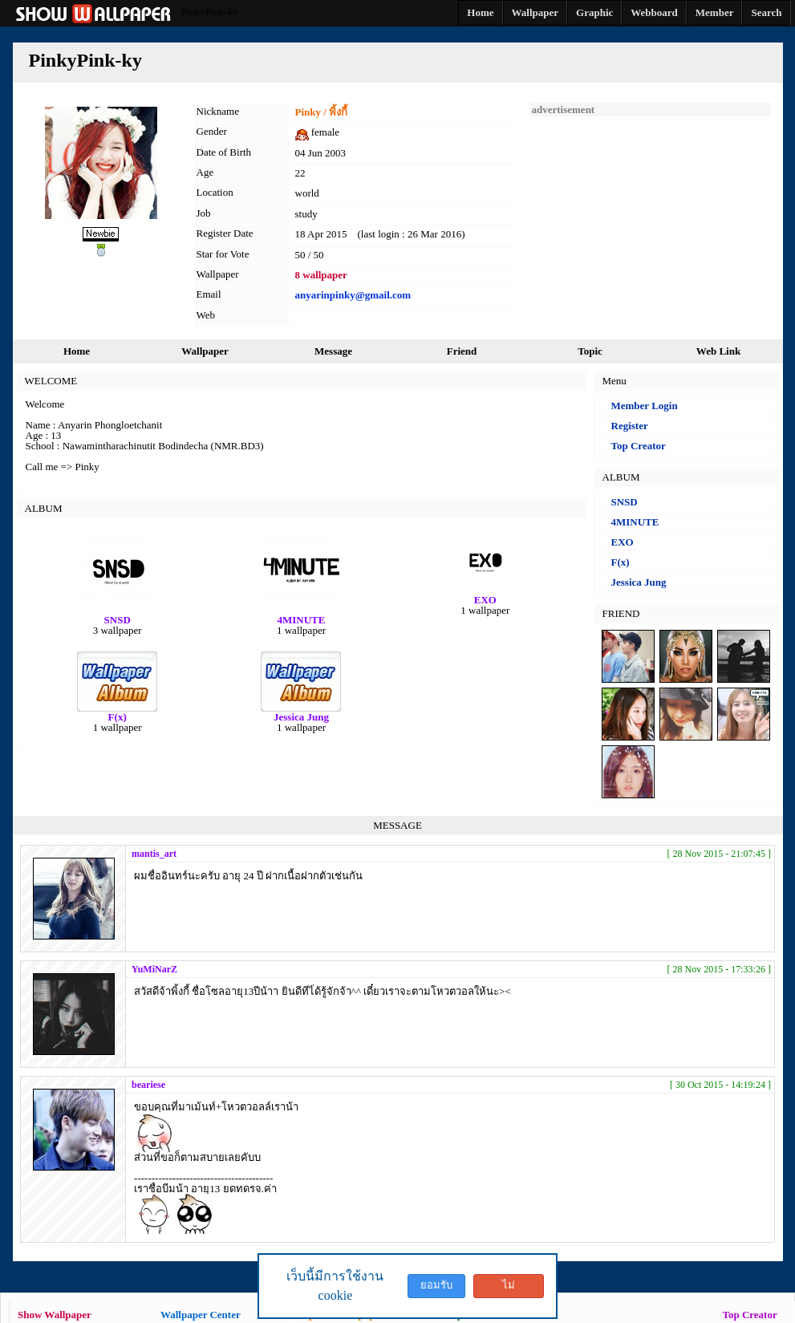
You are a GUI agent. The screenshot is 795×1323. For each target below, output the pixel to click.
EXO (622, 542)
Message (333, 351)
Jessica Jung (639, 582)
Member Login (644, 406)
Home (76, 351)
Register (629, 426)
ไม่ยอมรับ (509, 1288)
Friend (462, 351)
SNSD (624, 502)
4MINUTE (635, 522)
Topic (590, 351)
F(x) (620, 562)
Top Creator (638, 446)
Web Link (718, 351)
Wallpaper (205, 351)
